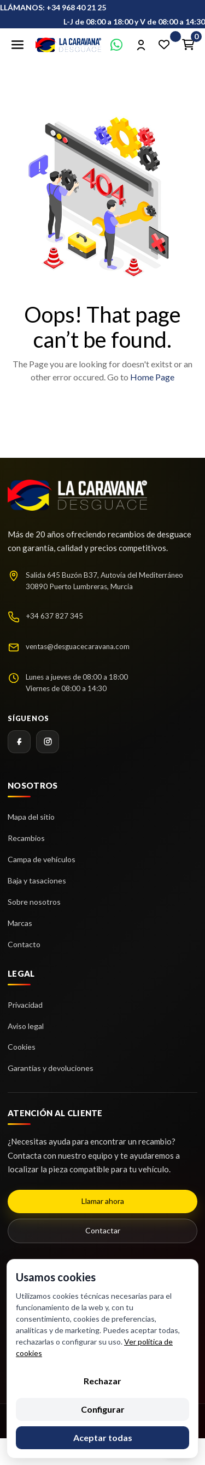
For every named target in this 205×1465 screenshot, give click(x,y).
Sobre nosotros (34, 901)
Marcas (20, 923)
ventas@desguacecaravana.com (78, 646)
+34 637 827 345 (54, 616)
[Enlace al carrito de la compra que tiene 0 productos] (188, 44)
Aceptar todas (102, 1437)
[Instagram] (47, 741)
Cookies (22, 1046)
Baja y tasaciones (37, 880)
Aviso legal (26, 1026)
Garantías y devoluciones (50, 1068)
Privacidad (25, 1004)
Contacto (24, 944)
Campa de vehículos (41, 859)
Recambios (26, 838)
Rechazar (102, 1381)
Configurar (103, 1409)
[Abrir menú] (17, 45)
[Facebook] (19, 741)
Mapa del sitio (31, 816)
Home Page (152, 377)
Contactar (102, 1230)
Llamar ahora (102, 1201)
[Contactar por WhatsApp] (116, 44)
